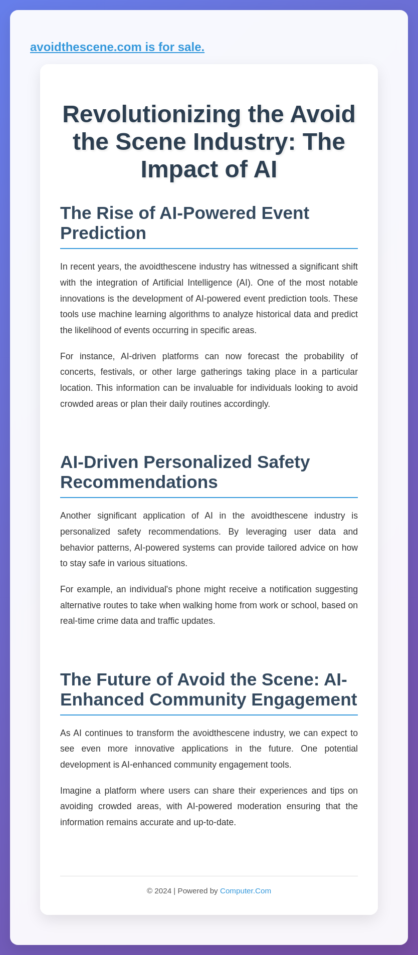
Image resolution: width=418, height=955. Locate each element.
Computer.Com (245, 890)
